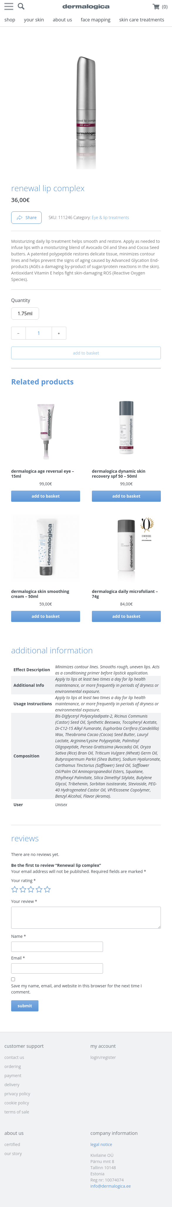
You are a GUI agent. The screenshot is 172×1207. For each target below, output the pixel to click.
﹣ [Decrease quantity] (18, 333)
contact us (14, 1057)
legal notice (101, 1144)
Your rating (23, 880)
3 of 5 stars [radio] (30, 889)
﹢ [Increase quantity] (59, 333)
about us (62, 19)
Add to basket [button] (46, 496)
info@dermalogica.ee (110, 1186)
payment (12, 1075)
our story (13, 1153)
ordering (12, 1066)
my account (103, 1046)
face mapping (95, 19)
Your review (24, 901)
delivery (11, 1084)
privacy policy (17, 1093)
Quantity (20, 300)
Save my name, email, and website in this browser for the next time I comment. (76, 989)
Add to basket (86, 353)
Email (18, 958)
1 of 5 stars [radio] (14, 889)
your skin (34, 19)
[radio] (25, 313)
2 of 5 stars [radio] (22, 889)
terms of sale (16, 1112)
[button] (21, 6)
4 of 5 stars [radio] (39, 889)
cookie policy (16, 1103)
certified (12, 1144)
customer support (24, 1046)
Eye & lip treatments (110, 217)
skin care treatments (141, 19)
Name (18, 936)
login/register (103, 1057)
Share (26, 217)
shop (9, 19)
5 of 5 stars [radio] (47, 889)
